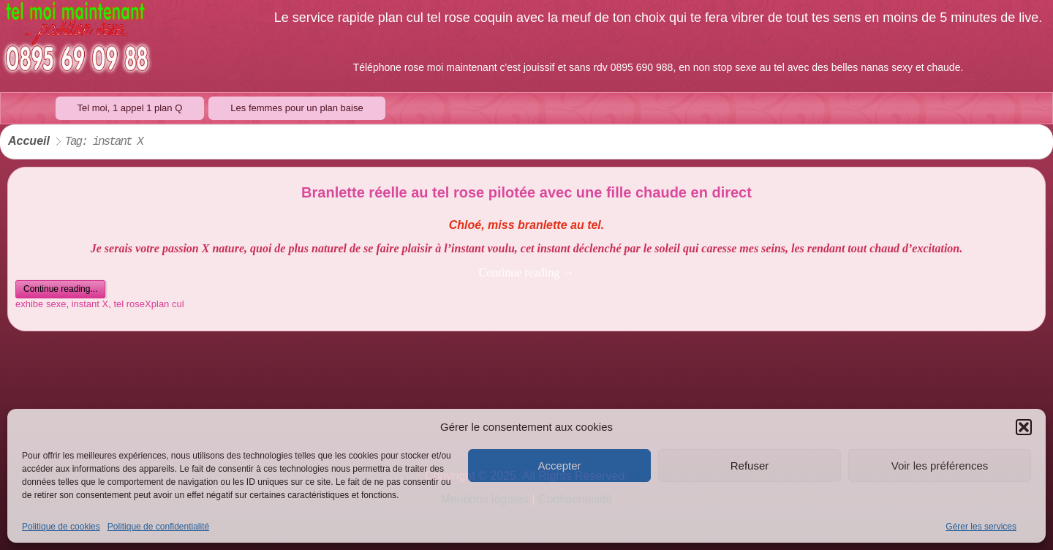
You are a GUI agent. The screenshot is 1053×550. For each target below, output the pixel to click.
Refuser (750, 465)
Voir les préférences (940, 465)
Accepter (559, 465)
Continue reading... (60, 289)
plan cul (167, 303)
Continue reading (527, 272)
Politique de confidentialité (158, 526)
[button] (1023, 427)
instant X (90, 303)
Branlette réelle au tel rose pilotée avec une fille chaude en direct (526, 192)
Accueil (29, 141)
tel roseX (132, 303)
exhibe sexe (40, 303)
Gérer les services (981, 526)
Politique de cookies (61, 526)
